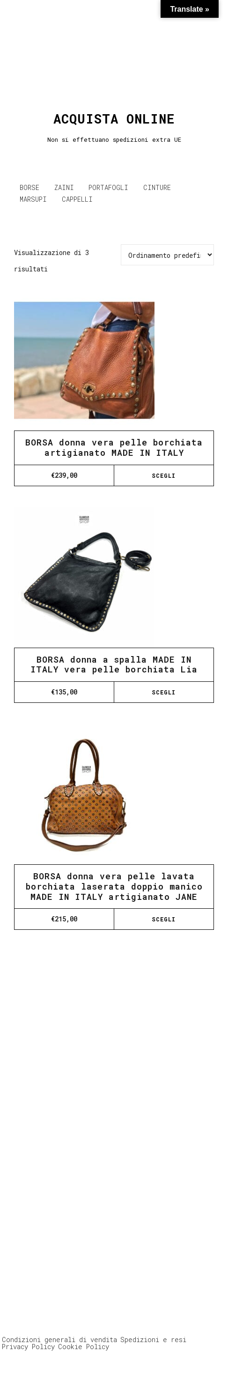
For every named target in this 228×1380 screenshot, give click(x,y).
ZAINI (64, 187)
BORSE (29, 187)
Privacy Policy (28, 1346)
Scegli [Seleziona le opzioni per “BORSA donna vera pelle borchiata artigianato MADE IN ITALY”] (164, 475)
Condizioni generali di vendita (59, 1339)
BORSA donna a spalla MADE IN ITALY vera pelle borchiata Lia (114, 664)
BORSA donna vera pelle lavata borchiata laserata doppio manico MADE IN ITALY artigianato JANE (114, 886)
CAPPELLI (77, 199)
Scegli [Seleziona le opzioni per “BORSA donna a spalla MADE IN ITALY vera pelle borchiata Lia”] (164, 692)
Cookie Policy (83, 1346)
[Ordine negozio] (167, 254)
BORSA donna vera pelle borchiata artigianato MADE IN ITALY (114, 447)
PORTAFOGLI (108, 187)
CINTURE (157, 187)
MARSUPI (33, 199)
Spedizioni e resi (153, 1339)
